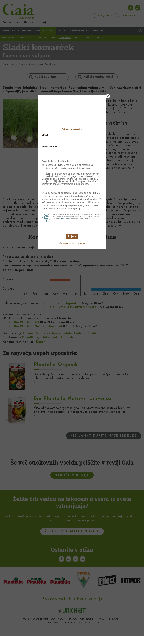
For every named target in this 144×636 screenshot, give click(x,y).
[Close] (108, 96)
